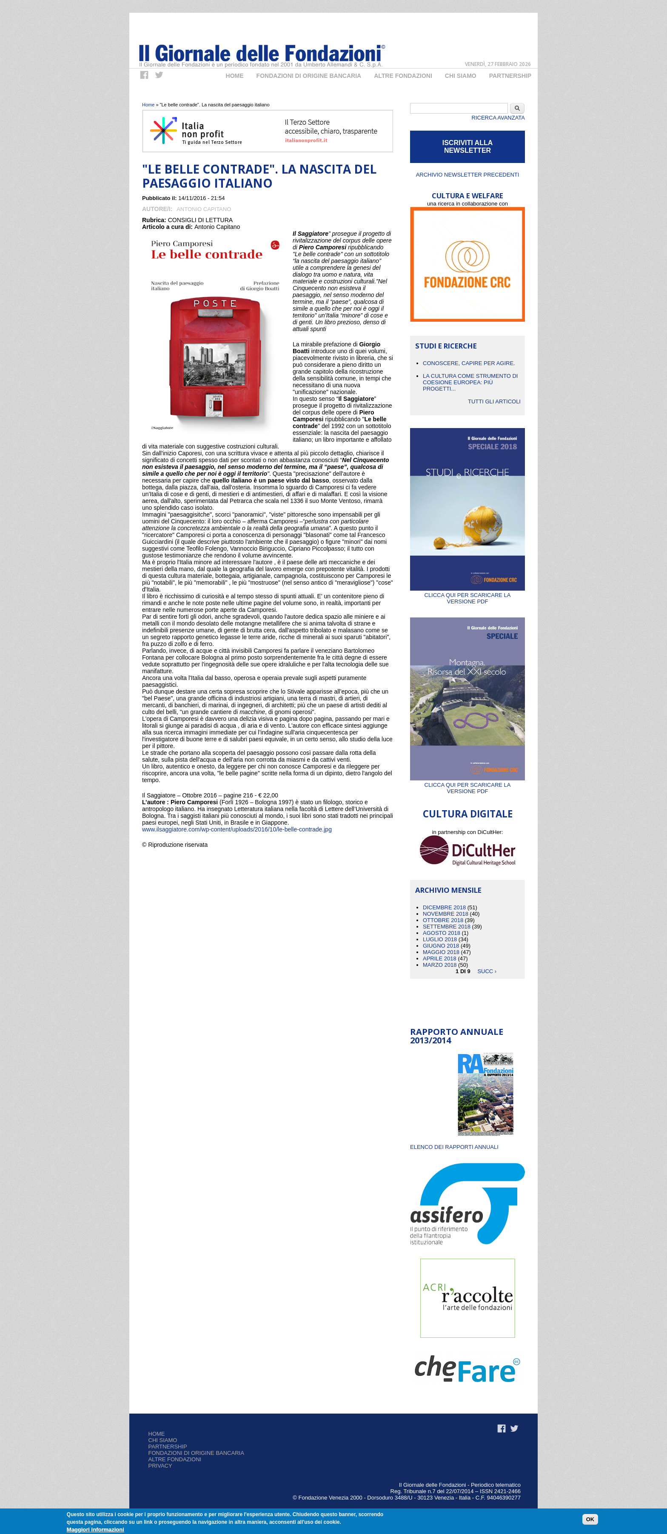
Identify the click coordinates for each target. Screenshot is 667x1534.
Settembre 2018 (446, 926)
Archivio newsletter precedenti (467, 174)
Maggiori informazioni (95, 1530)
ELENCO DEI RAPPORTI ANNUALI (454, 1147)
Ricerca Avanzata (498, 117)
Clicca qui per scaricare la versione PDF (467, 595)
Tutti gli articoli (494, 401)
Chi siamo (162, 1440)
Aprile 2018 (439, 958)
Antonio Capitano (204, 209)
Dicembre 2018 (444, 907)
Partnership (510, 75)
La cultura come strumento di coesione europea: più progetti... (470, 382)
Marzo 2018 (439, 965)
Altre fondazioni (403, 75)
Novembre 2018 (445, 914)
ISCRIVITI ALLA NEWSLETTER (467, 146)
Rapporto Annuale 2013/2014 (456, 1036)
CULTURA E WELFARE (467, 195)
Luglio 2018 (440, 939)
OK (590, 1520)
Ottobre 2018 (443, 920)
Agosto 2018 (441, 933)
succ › (486, 971)
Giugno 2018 (441, 946)
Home (235, 75)
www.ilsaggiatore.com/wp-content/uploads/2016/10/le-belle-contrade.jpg (237, 829)
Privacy (160, 1466)
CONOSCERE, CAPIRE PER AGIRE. (469, 363)
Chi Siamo (460, 75)
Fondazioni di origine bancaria (309, 75)
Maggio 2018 (441, 952)
